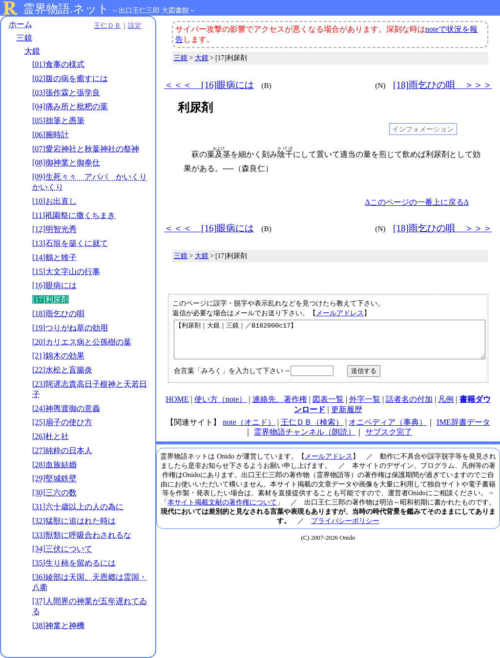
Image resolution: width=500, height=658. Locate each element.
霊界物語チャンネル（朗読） (304, 439)
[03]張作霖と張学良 (66, 92)
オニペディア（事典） (388, 429)
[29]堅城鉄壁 (54, 478)
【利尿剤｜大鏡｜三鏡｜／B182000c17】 (329, 343)
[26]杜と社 (50, 436)
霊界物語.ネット (66, 8)
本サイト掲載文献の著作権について (222, 509)
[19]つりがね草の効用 (70, 328)
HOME (177, 406)
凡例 (446, 406)
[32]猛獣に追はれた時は (74, 521)
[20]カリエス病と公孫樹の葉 (81, 342)
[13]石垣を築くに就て (70, 243)
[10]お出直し (54, 201)
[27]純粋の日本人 (62, 450)
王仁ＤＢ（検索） (312, 429)
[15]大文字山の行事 (66, 271)
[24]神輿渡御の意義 (66, 408)
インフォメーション (423, 129)
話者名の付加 (409, 406)
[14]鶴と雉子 (54, 257)
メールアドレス (340, 313)
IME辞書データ (463, 429)
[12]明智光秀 (54, 229)
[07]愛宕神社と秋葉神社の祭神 (85, 149)
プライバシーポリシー (345, 528)
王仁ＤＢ (107, 25)
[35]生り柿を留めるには (74, 563)
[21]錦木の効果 (58, 355)
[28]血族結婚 (54, 465)
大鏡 (32, 51)
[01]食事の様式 (58, 64)
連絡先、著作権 (279, 406)
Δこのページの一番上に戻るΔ (417, 202)
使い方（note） (220, 406)
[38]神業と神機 (58, 625)
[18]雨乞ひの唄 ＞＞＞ (442, 85)
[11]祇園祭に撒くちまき (73, 215)
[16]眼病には (54, 285)
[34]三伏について (62, 549)
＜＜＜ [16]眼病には (209, 85)
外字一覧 (364, 406)
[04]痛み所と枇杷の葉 (70, 106)
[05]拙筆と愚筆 (58, 120)
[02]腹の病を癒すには (70, 78)
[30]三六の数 (54, 492)
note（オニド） (249, 429)
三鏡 (24, 38)
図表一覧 (328, 406)
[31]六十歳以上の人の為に (78, 507)
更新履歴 (346, 417)
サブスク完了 (388, 439)
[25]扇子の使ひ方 (62, 422)
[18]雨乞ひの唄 (58, 313)
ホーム (20, 24)
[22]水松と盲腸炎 (62, 370)
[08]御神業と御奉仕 (66, 162)
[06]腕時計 (50, 135)
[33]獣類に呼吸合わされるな (81, 535)
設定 (135, 25)
